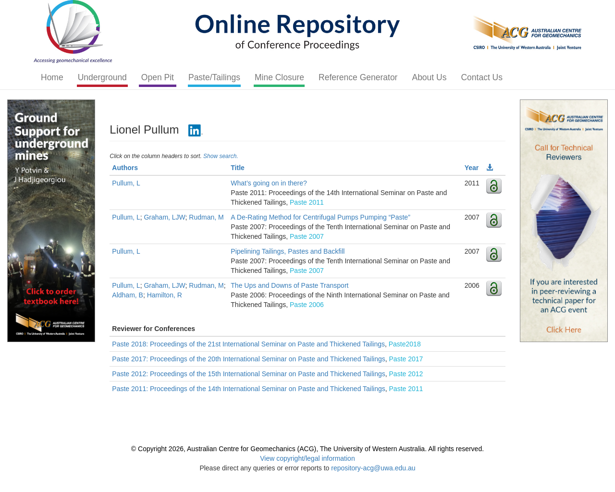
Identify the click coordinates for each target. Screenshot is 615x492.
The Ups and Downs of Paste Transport (289, 285)
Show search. (220, 156)
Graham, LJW (164, 217)
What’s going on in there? (269, 183)
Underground (102, 77)
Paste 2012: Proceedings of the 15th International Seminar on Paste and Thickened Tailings (248, 374)
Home (52, 77)
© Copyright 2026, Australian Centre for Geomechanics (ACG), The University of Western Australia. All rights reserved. (307, 449)
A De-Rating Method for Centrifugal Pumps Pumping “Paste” (320, 217)
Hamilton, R (164, 295)
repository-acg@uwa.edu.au (373, 468)
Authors (125, 168)
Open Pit (157, 77)
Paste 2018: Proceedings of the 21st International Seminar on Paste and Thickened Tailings (248, 344)
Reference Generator (358, 77)
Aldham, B (127, 295)
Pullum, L (126, 183)
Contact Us (482, 77)
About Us (429, 77)
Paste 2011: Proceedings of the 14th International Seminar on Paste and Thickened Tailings (248, 389)
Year (472, 168)
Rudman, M (206, 217)
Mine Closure (279, 77)
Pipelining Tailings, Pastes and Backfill (287, 251)
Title (238, 168)
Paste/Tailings (214, 77)
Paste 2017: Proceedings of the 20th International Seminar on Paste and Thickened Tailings (248, 359)
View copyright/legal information (307, 458)
